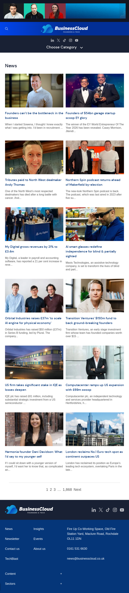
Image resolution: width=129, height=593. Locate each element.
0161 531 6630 (77, 548)
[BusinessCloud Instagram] (70, 40)
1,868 (67, 489)
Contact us (12, 548)
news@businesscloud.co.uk (85, 558)
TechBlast (11, 558)
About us (40, 548)
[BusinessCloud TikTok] (64, 40)
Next (77, 489)
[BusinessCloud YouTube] (76, 40)
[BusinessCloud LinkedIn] (52, 40)
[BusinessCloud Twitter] (58, 40)
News (9, 529)
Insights (39, 529)
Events (38, 539)
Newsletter (12, 539)
